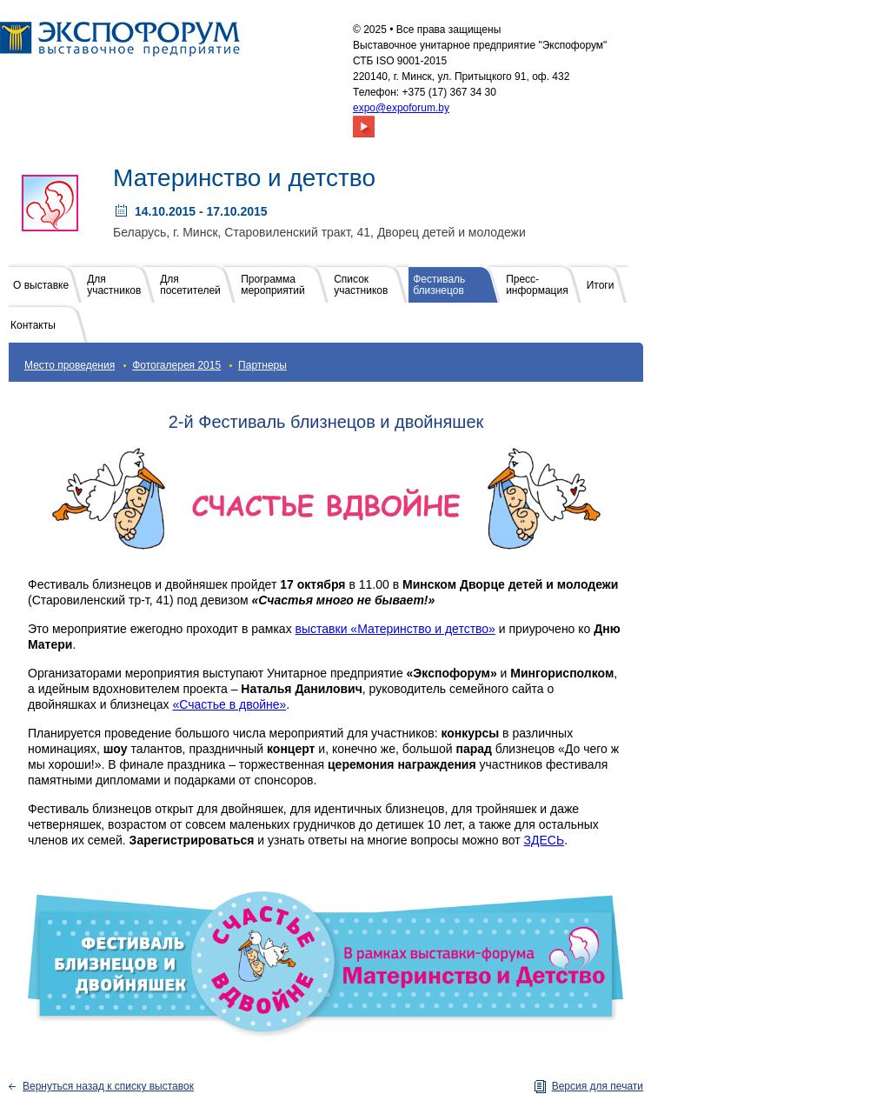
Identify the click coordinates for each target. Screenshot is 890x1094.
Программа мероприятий (273, 285)
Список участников (361, 285)
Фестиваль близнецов (439, 285)
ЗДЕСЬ (544, 840)
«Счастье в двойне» (229, 704)
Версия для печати (597, 1086)
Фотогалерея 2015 (176, 365)
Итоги (600, 285)
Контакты (33, 325)
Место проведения (69, 365)
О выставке (41, 285)
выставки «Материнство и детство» (395, 629)
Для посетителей (190, 285)
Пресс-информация (537, 285)
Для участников (114, 285)
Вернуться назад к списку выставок (108, 1086)
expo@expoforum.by (401, 108)
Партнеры (262, 365)
